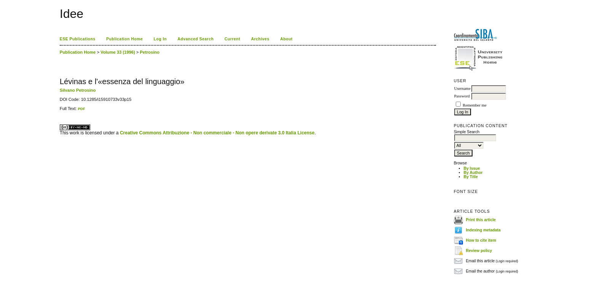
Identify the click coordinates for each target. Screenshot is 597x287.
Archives (260, 39)
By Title (471, 177)
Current (232, 39)
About (286, 39)
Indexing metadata (483, 230)
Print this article (481, 220)
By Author (473, 173)
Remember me (474, 105)
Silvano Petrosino (78, 90)
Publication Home (124, 39)
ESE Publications (78, 39)
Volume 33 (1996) (118, 52)
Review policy (479, 251)
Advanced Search (195, 39)
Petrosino (150, 52)
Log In (160, 39)
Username (462, 88)
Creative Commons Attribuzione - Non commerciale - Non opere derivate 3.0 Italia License (217, 133)
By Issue (472, 168)
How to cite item (481, 240)
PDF (81, 109)
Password (462, 96)
